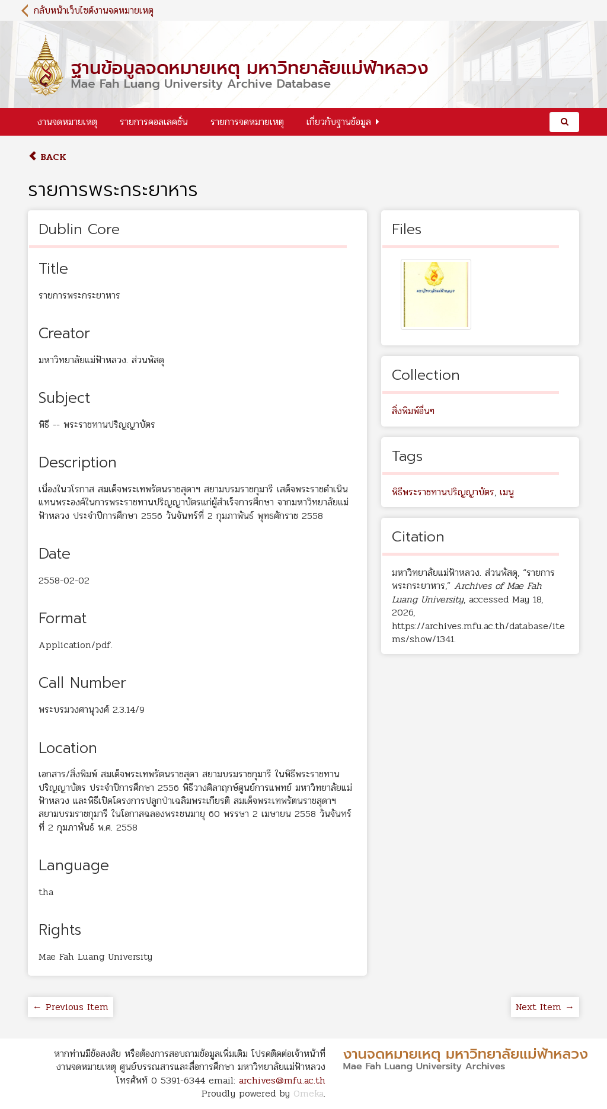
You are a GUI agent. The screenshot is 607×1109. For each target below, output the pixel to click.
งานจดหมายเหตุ (67, 121)
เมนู (507, 492)
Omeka (308, 1093)
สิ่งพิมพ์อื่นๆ (413, 410)
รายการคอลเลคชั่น (154, 121)
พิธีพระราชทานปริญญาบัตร (443, 492)
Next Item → (545, 1006)
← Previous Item (70, 1006)
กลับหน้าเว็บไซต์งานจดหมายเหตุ (94, 10)
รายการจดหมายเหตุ (247, 121)
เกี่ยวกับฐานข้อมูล (338, 121)
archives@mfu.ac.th (282, 1080)
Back (47, 157)
